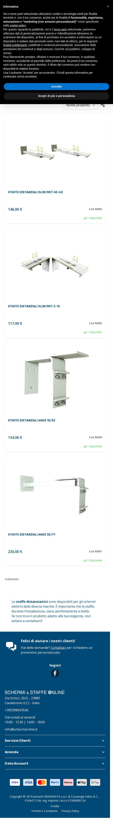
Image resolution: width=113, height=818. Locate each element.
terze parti (60, 29)
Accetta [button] (57, 86)
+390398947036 (16, 710)
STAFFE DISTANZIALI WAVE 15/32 (31, 420)
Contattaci (58, 647)
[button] (55, 740)
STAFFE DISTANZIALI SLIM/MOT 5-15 (34, 306)
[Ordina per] (81, 105)
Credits (55, 806)
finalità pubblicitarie (15, 45)
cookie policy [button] (18, 25)
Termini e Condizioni (44, 811)
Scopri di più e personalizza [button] (56, 95)
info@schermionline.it (21, 729)
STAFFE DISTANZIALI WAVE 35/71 (31, 534)
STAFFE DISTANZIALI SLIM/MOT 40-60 (35, 192)
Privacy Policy (70, 811)
